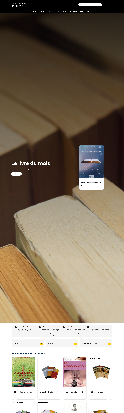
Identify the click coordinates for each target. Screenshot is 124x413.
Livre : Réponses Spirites (91, 183)
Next (109, 401)
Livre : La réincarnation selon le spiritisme (75, 392)
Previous (15, 401)
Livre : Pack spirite (98, 392)
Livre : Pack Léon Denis (49, 392)
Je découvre (16, 174)
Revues (51, 343)
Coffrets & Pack (89, 343)
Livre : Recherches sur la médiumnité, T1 (23, 392)
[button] (109, 353)
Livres (16, 343)
